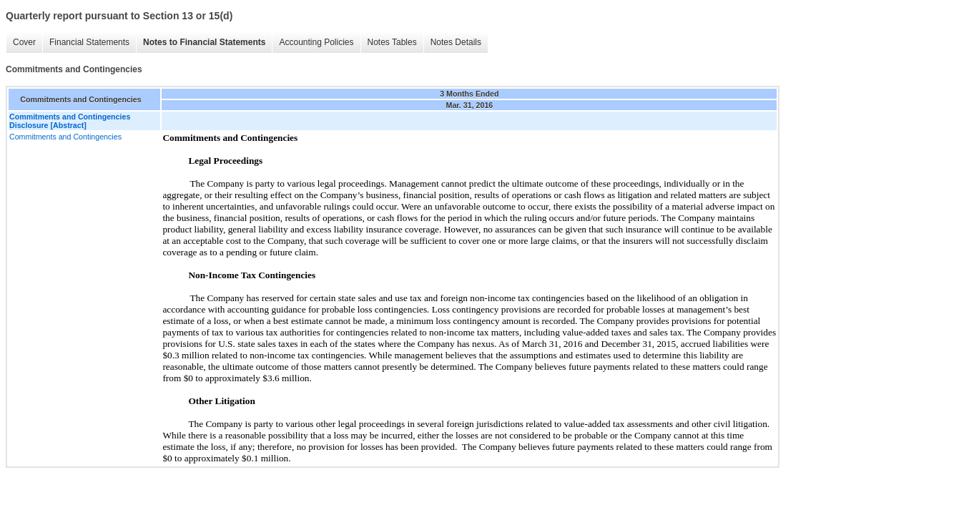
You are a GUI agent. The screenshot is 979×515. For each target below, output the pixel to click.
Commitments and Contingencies (65, 136)
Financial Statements (89, 42)
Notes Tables (392, 42)
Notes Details (456, 42)
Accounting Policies (316, 42)
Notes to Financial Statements (204, 42)
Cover (24, 42)
